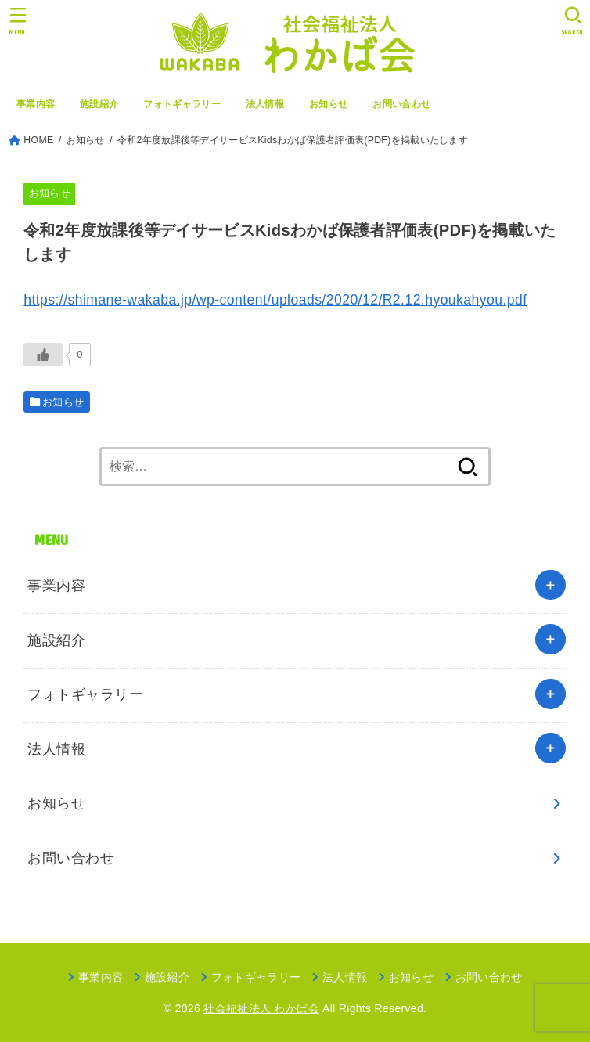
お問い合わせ (401, 104)
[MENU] (17, 20)
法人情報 (265, 104)
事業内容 (35, 104)
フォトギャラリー (181, 104)
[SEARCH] (572, 20)
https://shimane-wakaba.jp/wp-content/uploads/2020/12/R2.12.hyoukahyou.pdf (275, 300)
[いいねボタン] (43, 354)
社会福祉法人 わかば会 (261, 1008)
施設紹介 (99, 104)
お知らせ (328, 104)
